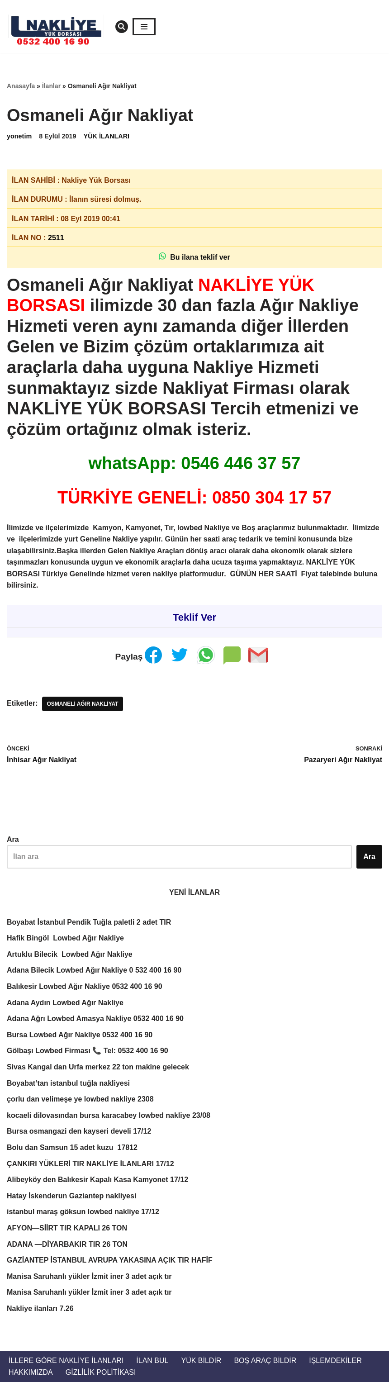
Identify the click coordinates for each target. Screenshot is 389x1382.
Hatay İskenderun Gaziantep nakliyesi (71, 1196)
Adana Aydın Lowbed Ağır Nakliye (65, 1003)
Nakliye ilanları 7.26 (40, 1308)
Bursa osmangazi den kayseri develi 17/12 (79, 1131)
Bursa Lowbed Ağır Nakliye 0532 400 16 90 (79, 1035)
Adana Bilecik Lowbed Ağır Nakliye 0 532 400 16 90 (94, 970)
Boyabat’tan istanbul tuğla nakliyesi (69, 1083)
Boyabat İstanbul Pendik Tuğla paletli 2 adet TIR (89, 922)
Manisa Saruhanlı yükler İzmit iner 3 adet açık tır (89, 1276)
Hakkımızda (31, 1372)
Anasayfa (21, 86)
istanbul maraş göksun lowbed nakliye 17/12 (83, 1212)
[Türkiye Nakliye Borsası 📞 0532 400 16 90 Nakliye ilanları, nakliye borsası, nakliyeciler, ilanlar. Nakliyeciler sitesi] (59, 26)
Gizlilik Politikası (101, 1372)
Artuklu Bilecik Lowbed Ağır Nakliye (70, 954)
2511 (56, 238)
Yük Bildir (201, 1360)
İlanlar (51, 86)
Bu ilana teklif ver (194, 256)
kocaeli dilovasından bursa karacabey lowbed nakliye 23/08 (108, 1115)
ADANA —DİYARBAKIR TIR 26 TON (67, 1244)
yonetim (19, 136)
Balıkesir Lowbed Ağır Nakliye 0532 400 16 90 (84, 986)
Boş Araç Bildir (265, 1360)
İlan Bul (152, 1360)
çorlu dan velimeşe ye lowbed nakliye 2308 (80, 1099)
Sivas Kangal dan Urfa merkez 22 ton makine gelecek (98, 1067)
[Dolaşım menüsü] (144, 26)
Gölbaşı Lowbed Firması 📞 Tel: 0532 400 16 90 (87, 1050)
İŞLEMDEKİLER (335, 1360)
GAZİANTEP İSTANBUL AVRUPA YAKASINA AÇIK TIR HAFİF (110, 1260)
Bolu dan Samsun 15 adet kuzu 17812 (72, 1147)
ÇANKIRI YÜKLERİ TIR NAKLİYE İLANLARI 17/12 (90, 1164)
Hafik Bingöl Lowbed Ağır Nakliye (65, 938)
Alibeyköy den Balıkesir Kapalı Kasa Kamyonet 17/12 (97, 1179)
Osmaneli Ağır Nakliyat (82, 704)
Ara (13, 839)
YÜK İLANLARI (107, 136)
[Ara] (121, 26)
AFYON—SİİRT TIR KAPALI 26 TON (67, 1228)
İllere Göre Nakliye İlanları (66, 1360)
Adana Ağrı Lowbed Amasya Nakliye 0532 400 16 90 (95, 1018)
